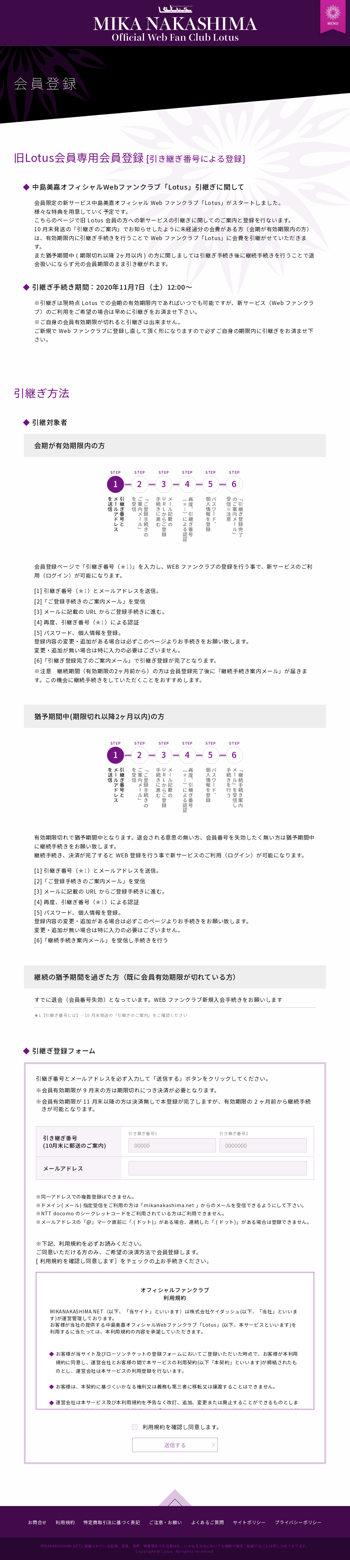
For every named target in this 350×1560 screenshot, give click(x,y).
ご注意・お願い (165, 1522)
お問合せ (37, 1522)
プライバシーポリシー (298, 1522)
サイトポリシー (249, 1522)
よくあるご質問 (207, 1522)
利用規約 (65, 1522)
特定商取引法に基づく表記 (111, 1522)
